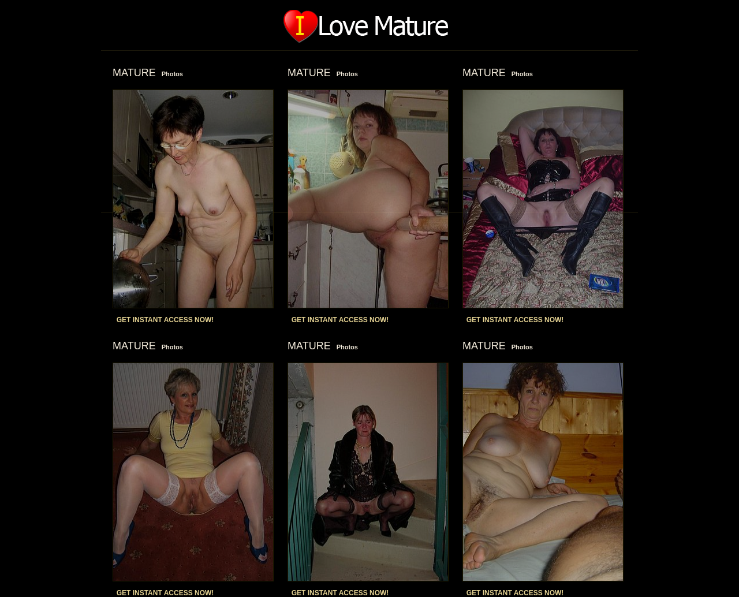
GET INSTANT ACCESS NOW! (165, 320)
